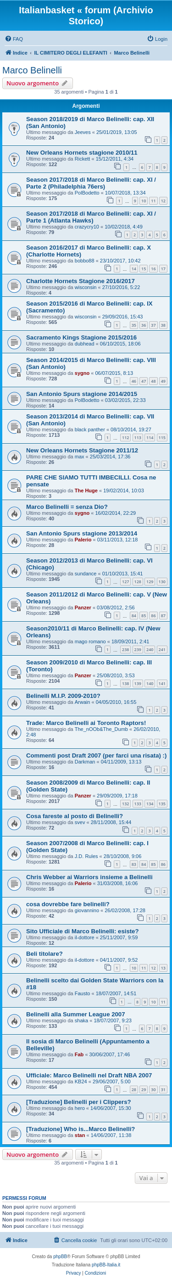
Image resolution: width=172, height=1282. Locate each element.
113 (137, 437)
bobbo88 (84, 260)
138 (125, 683)
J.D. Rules (86, 856)
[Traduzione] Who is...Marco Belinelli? (80, 1129)
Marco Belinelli (32, 70)
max (79, 456)
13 (163, 968)
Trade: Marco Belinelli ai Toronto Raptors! (86, 722)
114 (149, 437)
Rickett (82, 159)
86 (153, 616)
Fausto (82, 993)
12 (163, 201)
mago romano (90, 641)
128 (137, 582)
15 (143, 269)
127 (125, 582)
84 (134, 616)
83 (134, 864)
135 (162, 804)
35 (134, 325)
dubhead (84, 343)
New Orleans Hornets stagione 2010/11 (82, 152)
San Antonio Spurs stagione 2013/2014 (81, 533)
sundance (86, 573)
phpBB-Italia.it (106, 1264)
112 (125, 437)
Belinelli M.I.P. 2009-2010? (63, 695)
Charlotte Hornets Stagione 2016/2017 (80, 281)
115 (162, 437)
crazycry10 (87, 226)
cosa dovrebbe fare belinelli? (68, 904)
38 (163, 325)
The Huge (86, 490)
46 (134, 381)
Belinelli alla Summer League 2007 (75, 1014)
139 (137, 683)
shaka (81, 1020)
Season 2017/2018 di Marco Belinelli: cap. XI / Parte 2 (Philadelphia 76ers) (91, 183)
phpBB (60, 1256)
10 (143, 201)
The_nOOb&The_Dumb (101, 729)
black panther (90, 429)
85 (143, 616)
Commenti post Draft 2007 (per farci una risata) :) (96, 755)
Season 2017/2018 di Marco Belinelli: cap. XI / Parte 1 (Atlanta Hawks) (91, 217)
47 (143, 381)
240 (149, 649)
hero (80, 1108)
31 (163, 1089)
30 (153, 1089)
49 (163, 381)
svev (80, 822)
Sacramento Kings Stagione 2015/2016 (81, 337)
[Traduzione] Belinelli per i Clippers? (78, 1101)
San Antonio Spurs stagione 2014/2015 (81, 393)
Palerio (83, 539)
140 (149, 683)
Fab (79, 1054)
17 (163, 269)
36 (143, 325)
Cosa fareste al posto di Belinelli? (74, 816)
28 (134, 1089)
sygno (82, 373)
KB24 (81, 1081)
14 (134, 269)
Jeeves (83, 132)
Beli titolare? (44, 953)
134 (149, 804)
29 (143, 1089)
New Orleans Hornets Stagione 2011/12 (82, 450)
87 (163, 616)
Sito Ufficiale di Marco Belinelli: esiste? (82, 931)
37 (153, 325)
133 (137, 804)
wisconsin (86, 287)
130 (162, 582)
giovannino (87, 910)
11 (153, 201)
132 (125, 804)
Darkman (85, 761)
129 (149, 582)
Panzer (83, 607)
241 (162, 649)
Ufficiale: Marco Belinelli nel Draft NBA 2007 (89, 1075)
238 (125, 649)
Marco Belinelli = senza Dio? (67, 506)
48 (153, 381)
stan (80, 1135)
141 (162, 683)
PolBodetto (87, 192)
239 (137, 649)
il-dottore (84, 937)
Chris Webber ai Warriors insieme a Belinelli (89, 877)
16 (153, 269)
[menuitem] (14, 39)
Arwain (82, 702)
